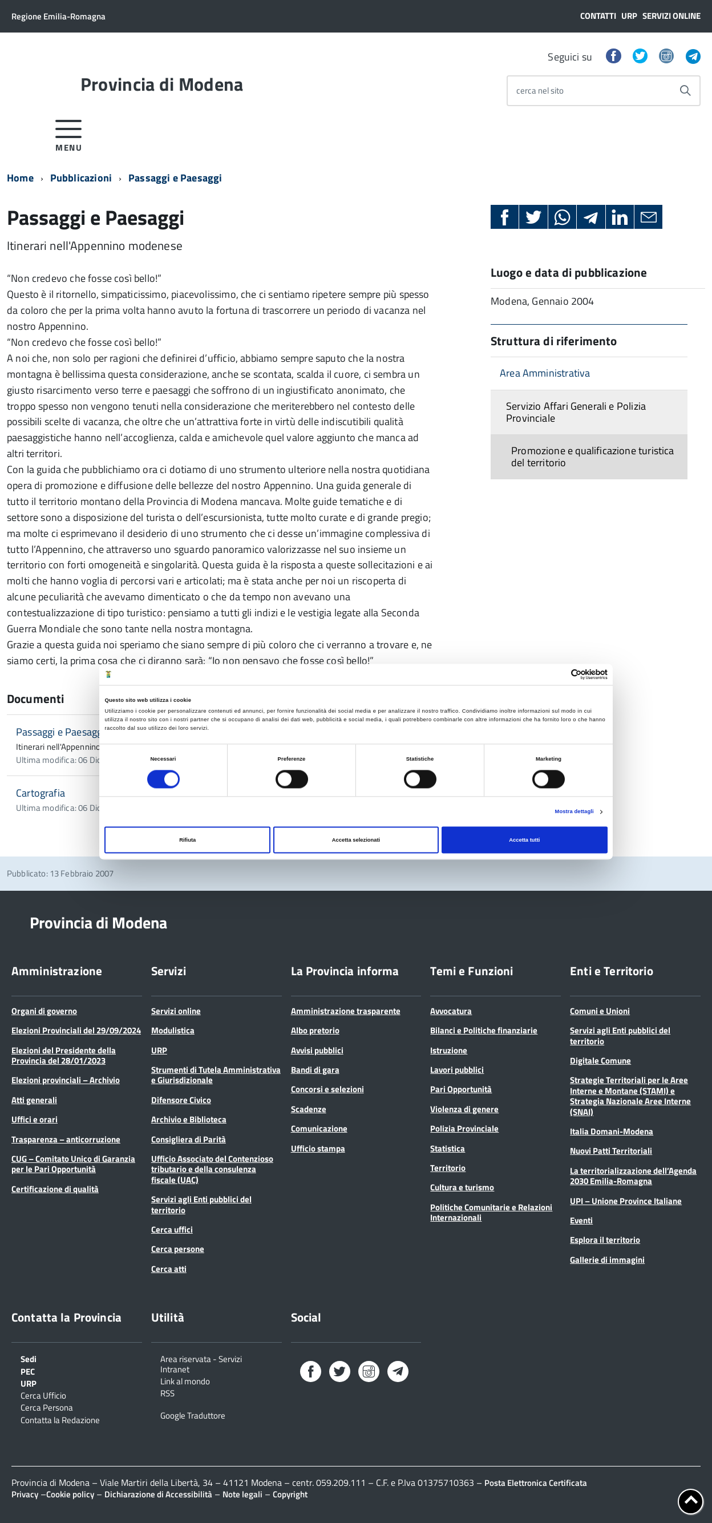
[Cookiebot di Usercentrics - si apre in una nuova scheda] (558, 674)
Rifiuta (187, 840)
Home (20, 177)
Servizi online (671, 15)
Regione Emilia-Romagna (58, 16)
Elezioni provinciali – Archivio (65, 1079)
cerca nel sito (540, 90)
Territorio (448, 1167)
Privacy (24, 1494)
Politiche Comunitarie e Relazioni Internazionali (491, 1212)
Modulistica (173, 1030)
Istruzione (448, 1050)
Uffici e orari (34, 1119)
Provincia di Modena (162, 84)
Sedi (29, 1358)
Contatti (598, 15)
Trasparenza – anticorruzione (65, 1139)
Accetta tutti (524, 840)
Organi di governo (44, 1010)
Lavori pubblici (457, 1069)
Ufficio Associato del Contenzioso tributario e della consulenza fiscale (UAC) (212, 1169)
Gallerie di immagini (607, 1259)
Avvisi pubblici (317, 1050)
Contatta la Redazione (60, 1419)
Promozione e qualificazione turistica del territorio (592, 456)
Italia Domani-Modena (611, 1131)
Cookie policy (70, 1494)
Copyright (290, 1494)
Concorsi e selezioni (327, 1089)
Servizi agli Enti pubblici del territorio (201, 1204)
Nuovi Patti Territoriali (611, 1150)
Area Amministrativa (545, 373)
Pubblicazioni (81, 177)
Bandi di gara (315, 1069)
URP (629, 15)
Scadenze (308, 1109)
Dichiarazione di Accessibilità (158, 1494)
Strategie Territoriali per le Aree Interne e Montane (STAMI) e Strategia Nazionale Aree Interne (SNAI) (630, 1095)
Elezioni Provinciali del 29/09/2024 (76, 1030)
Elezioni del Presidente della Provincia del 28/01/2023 (63, 1055)
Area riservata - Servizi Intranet (201, 1363)
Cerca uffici (172, 1229)
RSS (167, 1392)
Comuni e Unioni (600, 1010)
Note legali (242, 1494)
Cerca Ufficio (43, 1394)
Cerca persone (177, 1248)
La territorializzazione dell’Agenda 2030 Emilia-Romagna (633, 1175)
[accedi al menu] (68, 134)
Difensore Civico (181, 1099)
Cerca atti (169, 1268)
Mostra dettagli (574, 812)
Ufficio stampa (318, 1148)
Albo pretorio (315, 1030)
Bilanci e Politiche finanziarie (483, 1030)
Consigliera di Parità (188, 1139)
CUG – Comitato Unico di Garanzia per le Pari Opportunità (73, 1163)
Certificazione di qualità (55, 1188)
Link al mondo (185, 1380)
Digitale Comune (600, 1060)
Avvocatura (451, 1010)
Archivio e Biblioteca (188, 1119)
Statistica (447, 1148)
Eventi (581, 1220)
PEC (28, 1370)
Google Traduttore (192, 1414)
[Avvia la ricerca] (685, 90)
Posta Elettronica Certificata (535, 1482)
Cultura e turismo (462, 1187)
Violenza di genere (464, 1109)
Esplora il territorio (605, 1239)
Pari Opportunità (461, 1089)
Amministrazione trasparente (345, 1010)
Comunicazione (319, 1128)
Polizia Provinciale (464, 1128)
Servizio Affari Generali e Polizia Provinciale (576, 412)
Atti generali (34, 1099)
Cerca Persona (47, 1406)
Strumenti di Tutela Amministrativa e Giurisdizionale (216, 1074)
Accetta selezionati (356, 840)
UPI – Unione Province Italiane (626, 1200)
